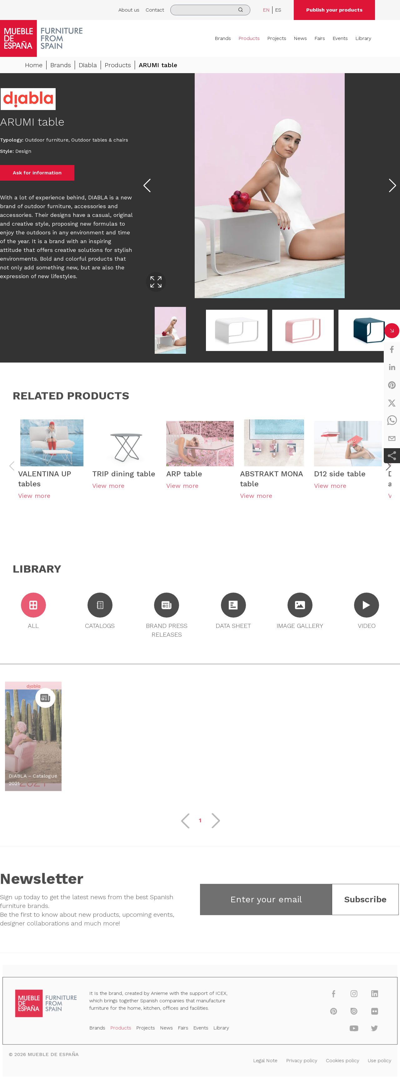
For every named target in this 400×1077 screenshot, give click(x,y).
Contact (155, 10)
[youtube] (345, 1029)
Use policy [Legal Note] (370, 1060)
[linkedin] (391, 367)
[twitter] (391, 402)
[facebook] (391, 349)
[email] (391, 438)
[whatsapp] (391, 420)
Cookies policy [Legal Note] (335, 1060)
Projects (276, 38)
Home (33, 65)
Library (363, 38)
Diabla (88, 65)
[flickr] (365, 1012)
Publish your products (334, 10)
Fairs (319, 38)
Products (249, 38)
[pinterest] (391, 385)
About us (128, 10)
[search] (210, 10)
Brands (223, 38)
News (300, 38)
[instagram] (345, 996)
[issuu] (345, 1012)
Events (340, 38)
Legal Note (261, 1060)
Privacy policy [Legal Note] (296, 1060)
